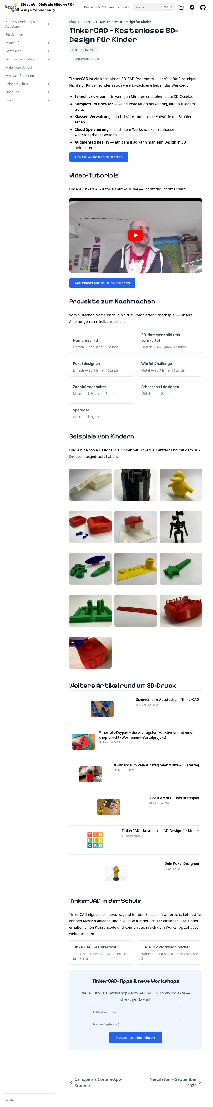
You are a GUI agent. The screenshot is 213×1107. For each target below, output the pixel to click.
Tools (75, 50)
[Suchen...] (154, 7)
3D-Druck (90, 50)
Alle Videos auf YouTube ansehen (102, 283)
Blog (72, 22)
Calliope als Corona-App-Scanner (95, 1082)
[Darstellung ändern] (29, 1100)
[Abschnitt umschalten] (48, 24)
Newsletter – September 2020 (176, 1082)
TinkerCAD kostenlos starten (99, 157)
